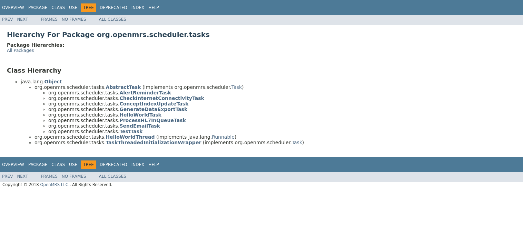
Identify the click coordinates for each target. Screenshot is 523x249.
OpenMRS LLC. (54, 184)
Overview (13, 7)
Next (22, 19)
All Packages (20, 50)
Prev (7, 19)
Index (138, 7)
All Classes (112, 19)
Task (236, 87)
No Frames (74, 19)
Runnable (223, 137)
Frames (49, 19)
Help (153, 7)
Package (37, 7)
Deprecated (113, 7)
